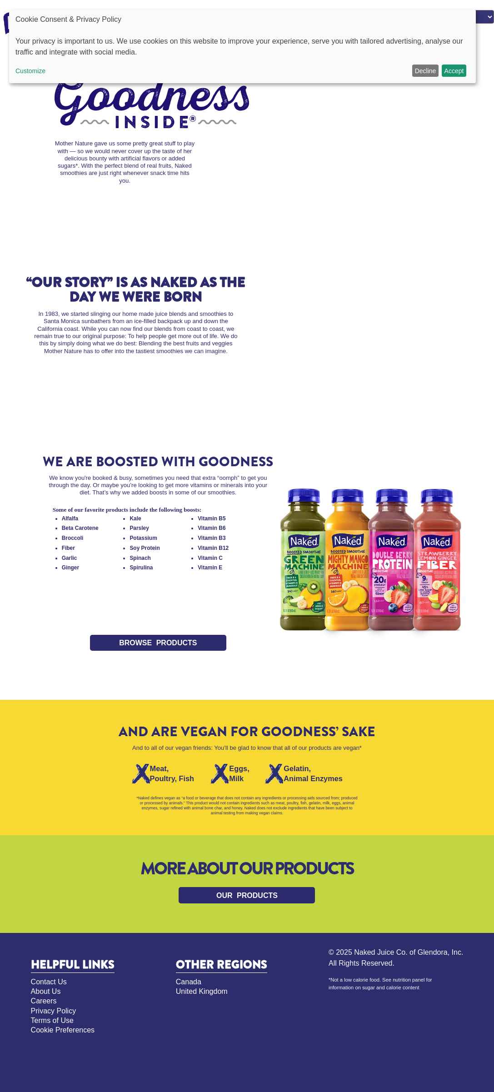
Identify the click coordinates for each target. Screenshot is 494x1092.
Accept (454, 71)
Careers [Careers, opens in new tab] (44, 1001)
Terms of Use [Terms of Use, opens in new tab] (52, 1020)
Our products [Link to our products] (247, 895)
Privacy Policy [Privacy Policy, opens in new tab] (53, 1011)
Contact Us (49, 982)
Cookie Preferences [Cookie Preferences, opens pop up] (63, 1030)
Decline (425, 71)
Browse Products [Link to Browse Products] (158, 643)
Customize (30, 71)
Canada (188, 982)
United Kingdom (202, 991)
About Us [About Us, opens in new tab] (46, 991)
